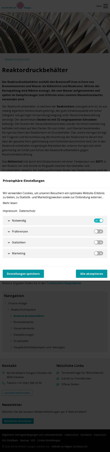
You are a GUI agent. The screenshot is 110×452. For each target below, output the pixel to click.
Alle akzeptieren (91, 274)
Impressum (10, 211)
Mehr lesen (10, 203)
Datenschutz (27, 211)
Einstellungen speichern (23, 274)
